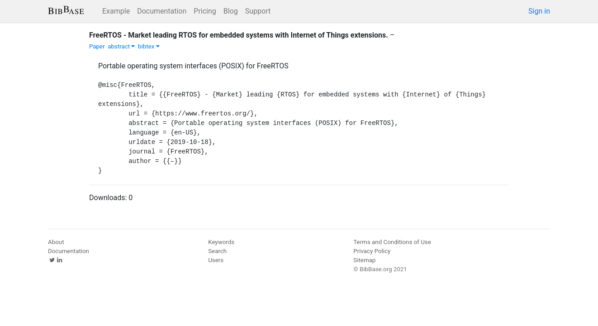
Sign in (539, 11)
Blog (230, 11)
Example (116, 11)
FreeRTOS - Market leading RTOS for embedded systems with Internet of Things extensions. (238, 35)
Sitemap (364, 260)
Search (217, 251)
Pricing (205, 11)
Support (258, 11)
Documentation (161, 11)
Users (215, 260)
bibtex (149, 46)
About (56, 242)
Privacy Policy (371, 251)
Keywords (221, 242)
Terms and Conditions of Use (392, 242)
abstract (121, 46)
